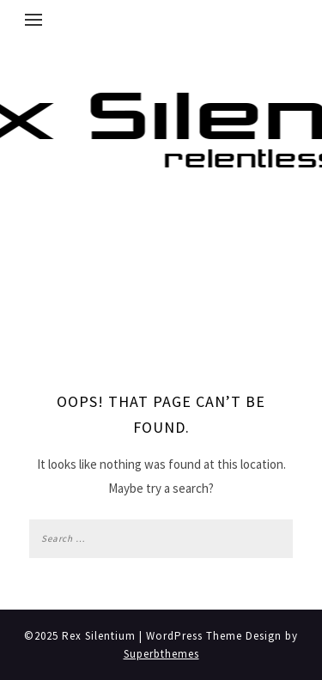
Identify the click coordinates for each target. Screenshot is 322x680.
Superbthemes (161, 654)
